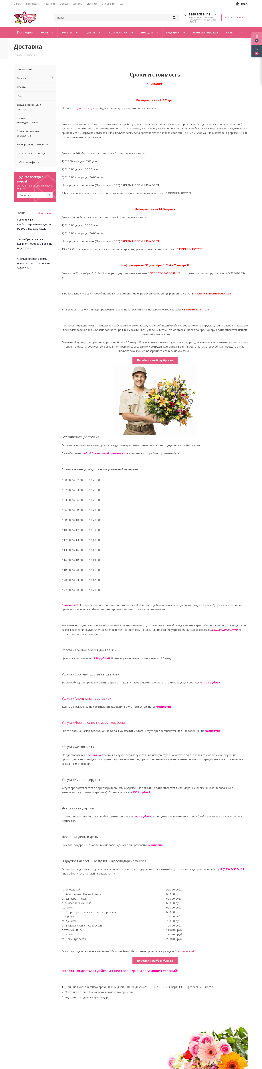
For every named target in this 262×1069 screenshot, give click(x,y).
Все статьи (45, 213)
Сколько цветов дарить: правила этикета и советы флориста (33, 263)
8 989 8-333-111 (199, 14)
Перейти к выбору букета (155, 360)
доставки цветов (88, 108)
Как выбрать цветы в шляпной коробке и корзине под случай (34, 244)
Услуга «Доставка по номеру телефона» (94, 722)
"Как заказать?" (185, 951)
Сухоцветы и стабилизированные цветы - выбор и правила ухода (34, 224)
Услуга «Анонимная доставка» (86, 698)
